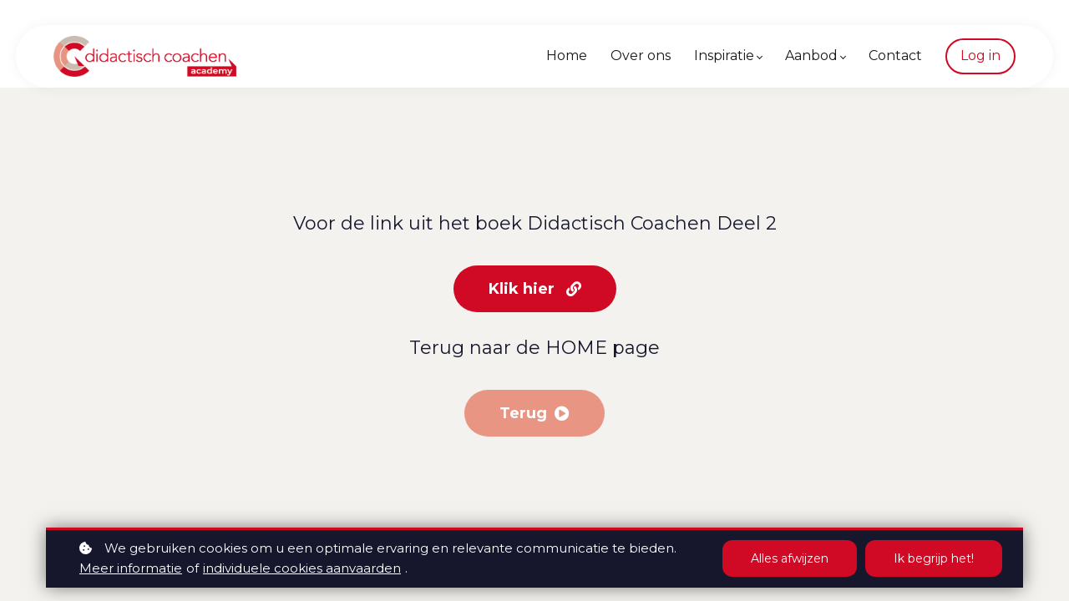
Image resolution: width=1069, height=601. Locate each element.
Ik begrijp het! (934, 558)
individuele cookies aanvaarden (302, 568)
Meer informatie (130, 568)
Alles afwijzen (789, 558)
